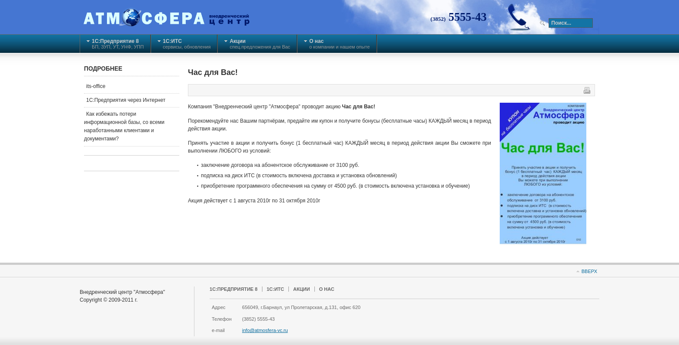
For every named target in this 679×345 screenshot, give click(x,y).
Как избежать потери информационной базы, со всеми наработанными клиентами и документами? (124, 126)
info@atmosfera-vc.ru (265, 330)
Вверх (589, 271)
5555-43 (458, 16)
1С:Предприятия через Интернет (125, 100)
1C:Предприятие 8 (234, 289)
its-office (95, 86)
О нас (326, 289)
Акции (301, 289)
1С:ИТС (275, 289)
